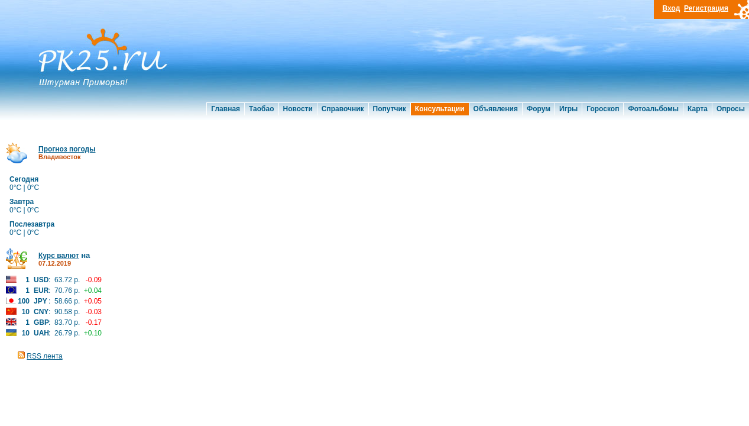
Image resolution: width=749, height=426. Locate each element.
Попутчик (389, 109)
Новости (298, 109)
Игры (568, 109)
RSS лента (44, 356)
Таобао (261, 109)
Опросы (730, 109)
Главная (225, 109)
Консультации (440, 109)
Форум (538, 109)
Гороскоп (602, 109)
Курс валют (58, 255)
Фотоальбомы (653, 109)
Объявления (496, 109)
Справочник (343, 109)
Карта (698, 109)
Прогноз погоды (66, 149)
